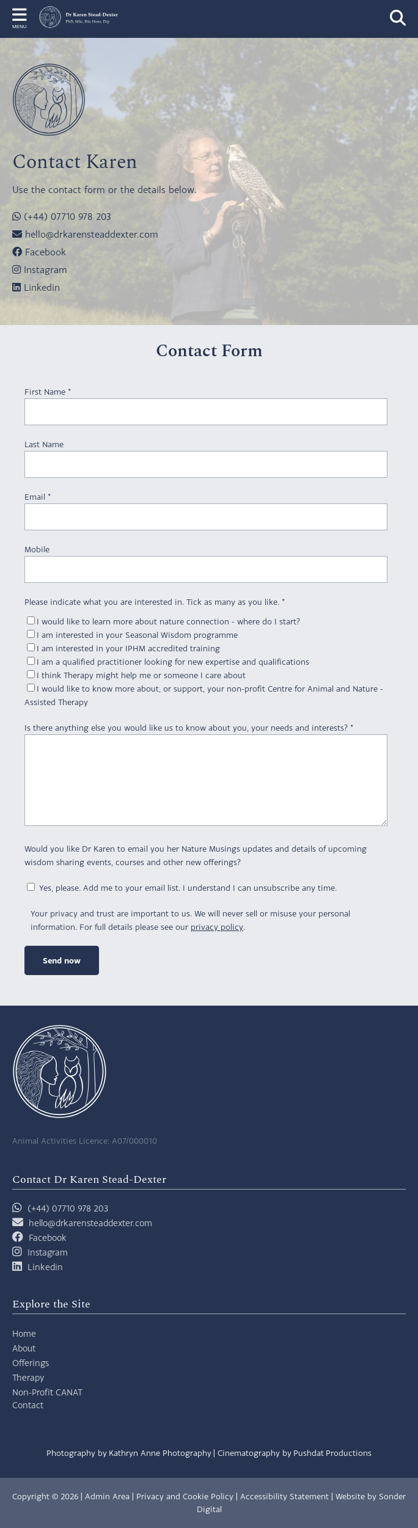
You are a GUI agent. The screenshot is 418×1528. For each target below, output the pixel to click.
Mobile (37, 549)
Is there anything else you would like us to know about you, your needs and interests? (188, 727)
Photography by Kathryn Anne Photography (128, 1453)
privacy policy (217, 927)
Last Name (44, 444)
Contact (27, 1405)
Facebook (39, 251)
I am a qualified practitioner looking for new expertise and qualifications (168, 662)
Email (37, 496)
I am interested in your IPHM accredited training (123, 648)
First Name (47, 391)
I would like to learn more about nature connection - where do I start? (163, 621)
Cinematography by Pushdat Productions (295, 1453)
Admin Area (107, 1496)
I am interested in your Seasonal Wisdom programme (132, 635)
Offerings (30, 1363)
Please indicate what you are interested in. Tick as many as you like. (154, 602)
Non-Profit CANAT (47, 1392)
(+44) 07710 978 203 (61, 216)
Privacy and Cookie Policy (184, 1496)
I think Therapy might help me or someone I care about (136, 675)
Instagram (39, 269)
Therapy (28, 1377)
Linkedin (36, 287)
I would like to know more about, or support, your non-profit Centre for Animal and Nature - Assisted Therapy (203, 695)
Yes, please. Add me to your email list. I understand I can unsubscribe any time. (182, 888)
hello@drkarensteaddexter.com (85, 233)
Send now (62, 960)
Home (24, 1333)
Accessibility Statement (284, 1496)
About (23, 1348)
